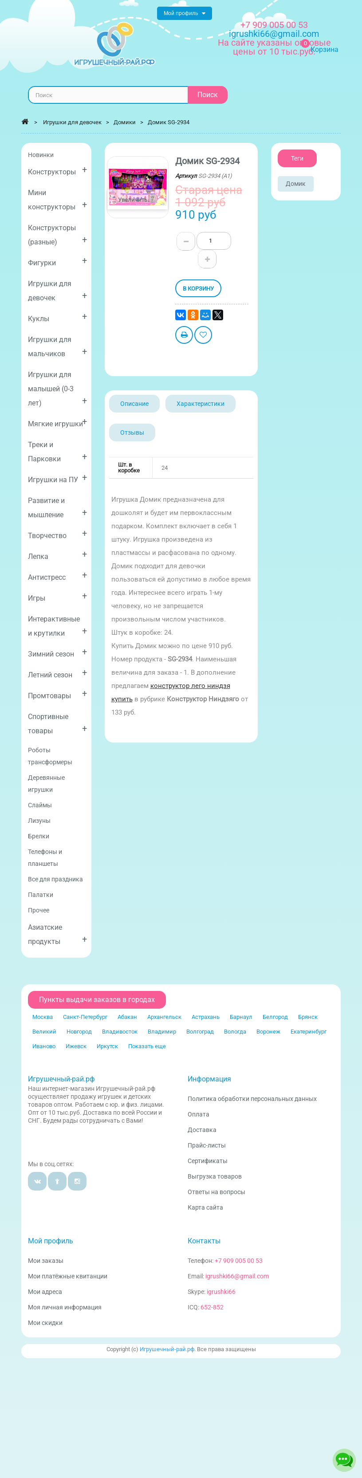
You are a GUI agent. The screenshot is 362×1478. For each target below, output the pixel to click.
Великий (44, 1031)
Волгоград (200, 1031)
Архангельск (164, 1017)
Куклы (57, 317)
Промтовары (57, 694)
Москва (42, 1017)
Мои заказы (45, 1260)
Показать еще (147, 1046)
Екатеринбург (309, 1031)
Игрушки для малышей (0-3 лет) (57, 388)
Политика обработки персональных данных (252, 1098)
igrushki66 (221, 1291)
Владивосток (120, 1031)
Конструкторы (57, 170)
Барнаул (241, 1017)
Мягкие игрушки (57, 422)
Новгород (79, 1031)
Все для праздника (55, 879)
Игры (57, 596)
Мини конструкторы (57, 200)
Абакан (127, 1017)
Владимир (162, 1031)
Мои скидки (45, 1322)
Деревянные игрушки (46, 783)
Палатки (40, 894)
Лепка (57, 555)
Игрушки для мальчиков (57, 346)
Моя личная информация (65, 1307)
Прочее (38, 910)
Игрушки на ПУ (57, 478)
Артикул (186, 176)
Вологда (235, 1031)
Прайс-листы (207, 1145)
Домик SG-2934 (168, 122)
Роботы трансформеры (50, 756)
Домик (296, 183)
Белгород (275, 1017)
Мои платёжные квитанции (67, 1276)
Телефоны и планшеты (45, 857)
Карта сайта (205, 1207)
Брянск (308, 1017)
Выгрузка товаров (215, 1176)
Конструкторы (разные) (57, 235)
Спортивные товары (57, 723)
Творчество (57, 534)
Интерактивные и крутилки (57, 626)
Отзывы (132, 432)
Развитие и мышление (57, 507)
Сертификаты (208, 1160)
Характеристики (200, 403)
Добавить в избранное (203, 336)
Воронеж (268, 1031)
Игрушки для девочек (57, 290)
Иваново (43, 1046)
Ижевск (76, 1046)
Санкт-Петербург (85, 1017)
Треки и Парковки (57, 451)
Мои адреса (45, 1291)
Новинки (41, 154)
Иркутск (107, 1046)
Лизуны (39, 820)
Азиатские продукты (57, 934)
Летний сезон (57, 673)
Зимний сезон (57, 652)
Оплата (198, 1114)
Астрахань (206, 1017)
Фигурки (57, 261)
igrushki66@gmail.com (237, 1276)
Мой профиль (50, 1241)
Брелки (38, 836)
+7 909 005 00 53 (274, 25)
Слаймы (40, 805)
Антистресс (57, 576)
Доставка (202, 1129)
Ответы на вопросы (216, 1191)
